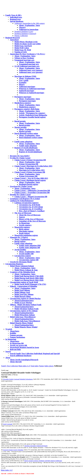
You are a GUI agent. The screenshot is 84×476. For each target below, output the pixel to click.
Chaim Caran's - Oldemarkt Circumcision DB (32, 190)
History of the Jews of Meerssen (31, 219)
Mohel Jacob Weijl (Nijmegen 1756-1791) (30, 284)
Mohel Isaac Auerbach (23, 46)
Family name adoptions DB (29, 248)
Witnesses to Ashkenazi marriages (32, 89)
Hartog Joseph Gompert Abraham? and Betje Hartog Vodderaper (43, 461)
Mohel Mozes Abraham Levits (26, 42)
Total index (35, 366)
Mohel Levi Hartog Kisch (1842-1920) (28, 280)
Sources (22, 217)
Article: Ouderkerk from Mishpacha (33, 115)
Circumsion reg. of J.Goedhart (30, 209)
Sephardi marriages (26, 91)
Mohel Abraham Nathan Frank (26, 309)
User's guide (23, 80)
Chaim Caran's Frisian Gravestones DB (29, 172)
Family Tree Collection (9, 366)
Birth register (24, 229)
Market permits (20, 127)
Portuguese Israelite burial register (32, 117)
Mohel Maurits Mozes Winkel (25, 327)
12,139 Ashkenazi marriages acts (26, 66)
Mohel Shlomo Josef (22, 292)
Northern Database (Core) (23, 31)
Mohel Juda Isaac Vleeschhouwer (27, 321)
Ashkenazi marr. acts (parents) (31, 72)
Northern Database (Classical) (25, 34)
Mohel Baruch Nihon (22, 296)
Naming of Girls (20, 52)
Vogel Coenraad (7, 424)
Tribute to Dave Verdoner (24, 58)
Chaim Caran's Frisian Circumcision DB (30, 160)
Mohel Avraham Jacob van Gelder (27, 44)
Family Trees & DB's (13, 15)
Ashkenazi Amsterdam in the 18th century (29, 23)
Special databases (16, 21)
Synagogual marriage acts (24, 60)
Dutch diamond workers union (26, 133)
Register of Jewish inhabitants (26, 148)
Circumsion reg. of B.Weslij (29, 205)
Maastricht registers (22, 227)
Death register (24, 233)
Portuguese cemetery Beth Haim (26, 109)
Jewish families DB (26, 254)
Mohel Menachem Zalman (24, 315)
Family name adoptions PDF (30, 245)
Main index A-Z (24, 366)
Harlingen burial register (28, 184)
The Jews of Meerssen (22, 213)
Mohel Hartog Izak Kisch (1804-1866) (28, 278)
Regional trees (15, 19)
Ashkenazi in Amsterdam (28, 29)
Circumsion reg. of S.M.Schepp (31, 207)
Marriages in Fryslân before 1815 (32, 170)
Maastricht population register (26, 235)
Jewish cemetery (25, 225)
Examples (22, 82)
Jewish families (20, 250)
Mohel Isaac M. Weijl (22, 50)
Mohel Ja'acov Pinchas (23, 303)
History (22, 84)
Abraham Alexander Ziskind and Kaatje (36, 446)
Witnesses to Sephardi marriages (31, 93)
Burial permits (20, 121)
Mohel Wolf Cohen (21, 48)
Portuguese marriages (22, 97)
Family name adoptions (23, 142)
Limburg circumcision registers (26, 203)
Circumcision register (22, 256)
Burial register (20, 241)
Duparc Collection (21, 36)
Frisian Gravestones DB (28, 176)
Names (41, 366)
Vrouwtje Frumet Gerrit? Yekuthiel (13, 450)
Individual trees (16, 17)
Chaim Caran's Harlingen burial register (30, 180)
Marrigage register (26, 231)
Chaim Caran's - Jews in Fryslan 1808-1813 (31, 178)
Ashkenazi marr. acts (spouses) (31, 70)
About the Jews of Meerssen (29, 215)
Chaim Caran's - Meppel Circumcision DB (30, 197)
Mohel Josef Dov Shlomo (23, 294)
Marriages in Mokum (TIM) (25, 76)
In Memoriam (24, 223)
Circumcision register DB (28, 260)
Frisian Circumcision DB (28, 164)
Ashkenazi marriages (27, 87)
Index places (48, 366)
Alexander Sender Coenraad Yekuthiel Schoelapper (18, 379)
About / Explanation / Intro (29, 25)
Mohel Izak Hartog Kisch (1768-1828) (28, 276)
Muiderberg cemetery (22, 103)
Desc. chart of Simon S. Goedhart (32, 211)
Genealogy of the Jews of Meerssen (32, 221)
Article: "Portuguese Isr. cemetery (32, 113)
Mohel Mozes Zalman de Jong (25, 270)
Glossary (22, 27)
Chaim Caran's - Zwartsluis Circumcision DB (32, 193)
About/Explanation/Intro (24, 301)
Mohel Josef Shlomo (22, 290)
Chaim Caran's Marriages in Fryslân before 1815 (33, 166)
